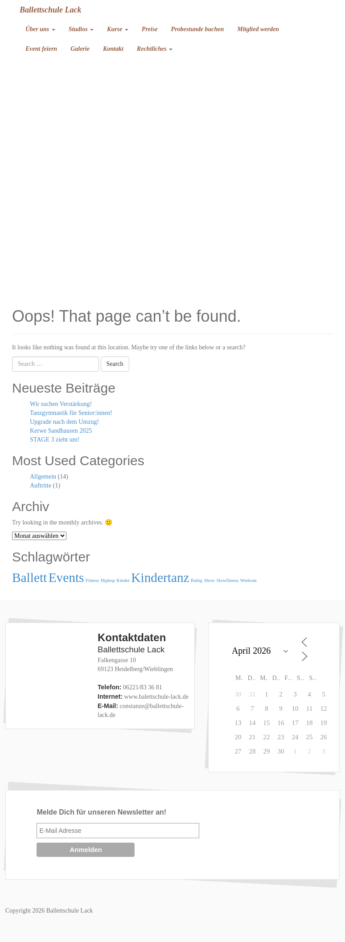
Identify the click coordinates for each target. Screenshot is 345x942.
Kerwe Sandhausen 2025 (61, 430)
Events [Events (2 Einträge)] (66, 577)
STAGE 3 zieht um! (54, 439)
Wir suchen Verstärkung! (61, 404)
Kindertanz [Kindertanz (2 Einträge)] (160, 577)
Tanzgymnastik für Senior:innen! (71, 413)
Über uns (40, 29)
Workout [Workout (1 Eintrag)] (248, 580)
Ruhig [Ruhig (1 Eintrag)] (196, 580)
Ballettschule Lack (51, 9)
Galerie (80, 48)
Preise (150, 29)
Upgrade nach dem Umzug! (64, 421)
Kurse (117, 29)
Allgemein (43, 476)
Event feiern (41, 48)
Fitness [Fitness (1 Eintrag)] (92, 580)
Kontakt (113, 48)
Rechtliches (154, 48)
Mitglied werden (258, 29)
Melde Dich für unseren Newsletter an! (101, 812)
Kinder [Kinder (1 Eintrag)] (123, 580)
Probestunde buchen (197, 29)
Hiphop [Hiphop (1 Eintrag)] (108, 580)
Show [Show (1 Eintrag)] (209, 580)
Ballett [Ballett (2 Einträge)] (29, 577)
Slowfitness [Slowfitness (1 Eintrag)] (227, 580)
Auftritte (40, 485)
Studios (81, 29)
